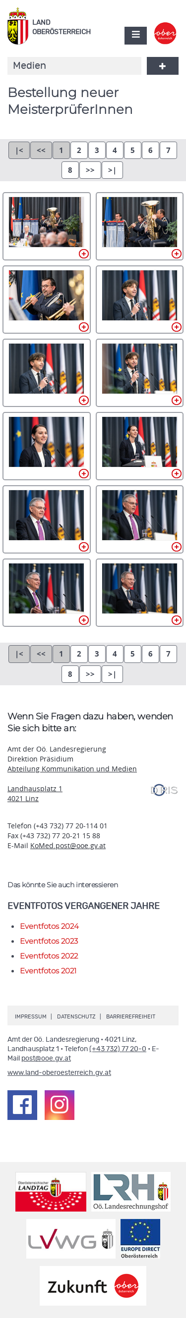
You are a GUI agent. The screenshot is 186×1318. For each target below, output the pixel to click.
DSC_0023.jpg (140, 226)
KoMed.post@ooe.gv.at (68, 845)
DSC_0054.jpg (140, 446)
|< (19, 150)
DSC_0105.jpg (46, 592)
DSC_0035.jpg (140, 299)
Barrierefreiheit (130, 1016)
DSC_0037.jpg (46, 373)
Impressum (31, 1016)
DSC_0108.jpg (140, 592)
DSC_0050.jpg (46, 446)
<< (41, 150)
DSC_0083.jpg (140, 519)
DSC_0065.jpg (46, 519)
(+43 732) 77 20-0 (117, 1049)
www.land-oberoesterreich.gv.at (59, 1072)
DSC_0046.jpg (140, 373)
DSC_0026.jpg (46, 299)
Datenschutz (76, 1016)
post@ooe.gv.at (46, 1058)
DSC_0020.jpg (46, 226)
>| (112, 170)
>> (90, 170)
